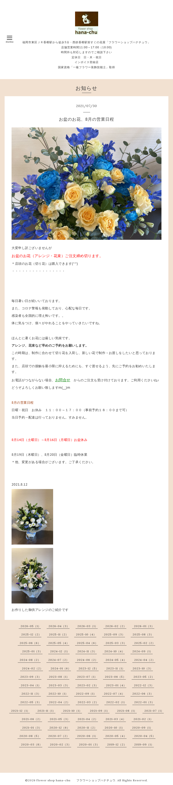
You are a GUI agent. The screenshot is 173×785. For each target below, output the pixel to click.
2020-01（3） (89, 744)
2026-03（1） (87, 626)
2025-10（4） (86, 634)
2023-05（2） (144, 676)
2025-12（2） (31, 634)
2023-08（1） (59, 676)
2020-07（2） (58, 736)
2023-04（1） (31, 685)
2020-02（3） (60, 744)
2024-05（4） (116, 660)
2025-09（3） (114, 634)
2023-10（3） (143, 668)
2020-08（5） (30, 736)
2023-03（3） (59, 685)
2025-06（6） (30, 643)
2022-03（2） (88, 702)
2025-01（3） (32, 651)
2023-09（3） (30, 676)
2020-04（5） (144, 736)
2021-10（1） (72, 710)
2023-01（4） (116, 685)
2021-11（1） (46, 710)
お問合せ (62, 380)
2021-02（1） (143, 719)
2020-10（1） (114, 727)
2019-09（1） (144, 744)
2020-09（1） (142, 727)
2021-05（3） (60, 719)
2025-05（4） (58, 643)
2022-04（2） (59, 702)
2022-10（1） (58, 693)
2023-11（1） (115, 668)
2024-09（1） (142, 651)
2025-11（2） (58, 634)
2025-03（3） (116, 643)
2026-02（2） (115, 626)
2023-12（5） (89, 668)
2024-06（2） (87, 660)
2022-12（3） (144, 685)
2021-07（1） (154, 710)
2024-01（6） (61, 668)
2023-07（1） (87, 676)
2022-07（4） (114, 693)
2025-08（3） (143, 634)
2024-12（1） (60, 651)
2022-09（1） (86, 693)
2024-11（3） (87, 651)
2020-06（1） (87, 736)
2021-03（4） (116, 719)
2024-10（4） (114, 651)
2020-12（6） (59, 727)
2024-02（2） (32, 668)
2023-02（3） (87, 685)
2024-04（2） (144, 660)
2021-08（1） (127, 710)
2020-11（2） (87, 727)
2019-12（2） (117, 744)
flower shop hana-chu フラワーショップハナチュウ (75, 780)
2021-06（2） (32, 719)
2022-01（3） (144, 702)
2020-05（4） (116, 736)
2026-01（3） (144, 626)
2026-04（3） (59, 626)
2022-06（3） (142, 693)
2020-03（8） (31, 744)
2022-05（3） (30, 702)
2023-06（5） (115, 676)
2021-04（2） (88, 719)
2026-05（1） (31, 626)
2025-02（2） (144, 643)
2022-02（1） (116, 702)
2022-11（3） (31, 693)
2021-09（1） (99, 710)
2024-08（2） (30, 660)
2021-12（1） (20, 710)
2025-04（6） (87, 643)
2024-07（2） (58, 660)
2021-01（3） (32, 727)
